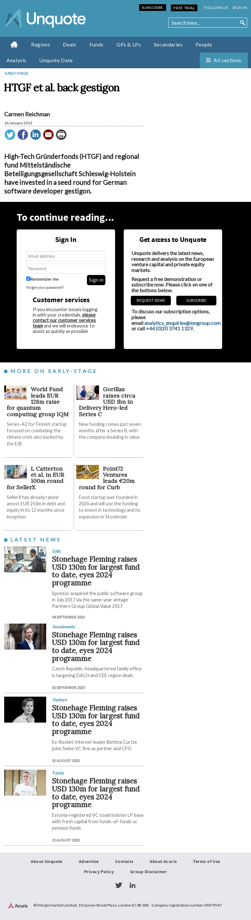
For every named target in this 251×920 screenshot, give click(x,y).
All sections (227, 60)
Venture (60, 699)
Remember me (42, 279)
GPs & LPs (128, 44)
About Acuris (163, 861)
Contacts (124, 861)
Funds (96, 44)
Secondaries (168, 44)
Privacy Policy (99, 872)
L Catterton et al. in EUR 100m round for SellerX (35, 478)
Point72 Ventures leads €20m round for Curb (107, 478)
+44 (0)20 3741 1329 (169, 328)
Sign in (239, 7)
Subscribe (152, 7)
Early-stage (16, 73)
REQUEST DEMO (151, 300)
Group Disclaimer (148, 872)
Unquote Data (56, 60)
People (204, 44)
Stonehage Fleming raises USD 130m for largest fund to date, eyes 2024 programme (95, 570)
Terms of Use (206, 861)
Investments (64, 626)
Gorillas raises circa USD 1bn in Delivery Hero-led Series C (107, 401)
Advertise (89, 861)
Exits (57, 551)
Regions (40, 44)
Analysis (16, 60)
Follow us (216, 7)
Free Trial (184, 7)
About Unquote (47, 861)
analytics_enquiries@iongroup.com (182, 323)
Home (14, 44)
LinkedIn (132, 885)
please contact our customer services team (64, 320)
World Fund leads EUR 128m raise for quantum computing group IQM (38, 401)
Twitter (118, 885)
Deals (69, 44)
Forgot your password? (45, 287)
